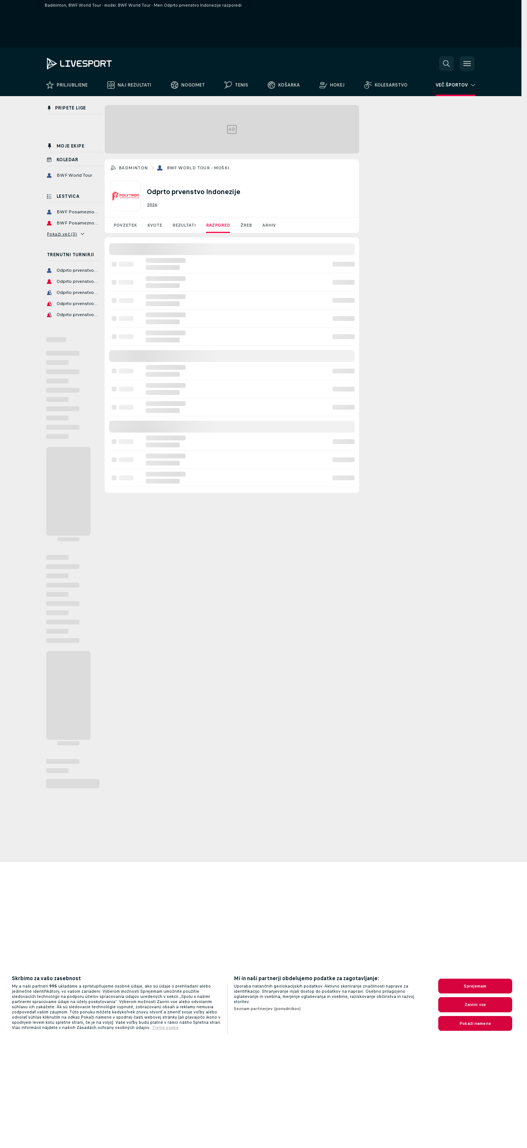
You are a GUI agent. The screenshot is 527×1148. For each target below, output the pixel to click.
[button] (446, 63)
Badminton (133, 167)
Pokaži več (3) (65, 234)
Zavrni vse (475, 1004)
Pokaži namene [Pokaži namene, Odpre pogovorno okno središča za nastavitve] (475, 1023)
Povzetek (125, 225)
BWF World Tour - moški (198, 167)
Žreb (246, 225)
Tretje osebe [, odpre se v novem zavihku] (165, 1027)
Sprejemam (475, 986)
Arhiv (269, 225)
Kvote (154, 225)
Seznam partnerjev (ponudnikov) (267, 1008)
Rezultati (184, 225)
